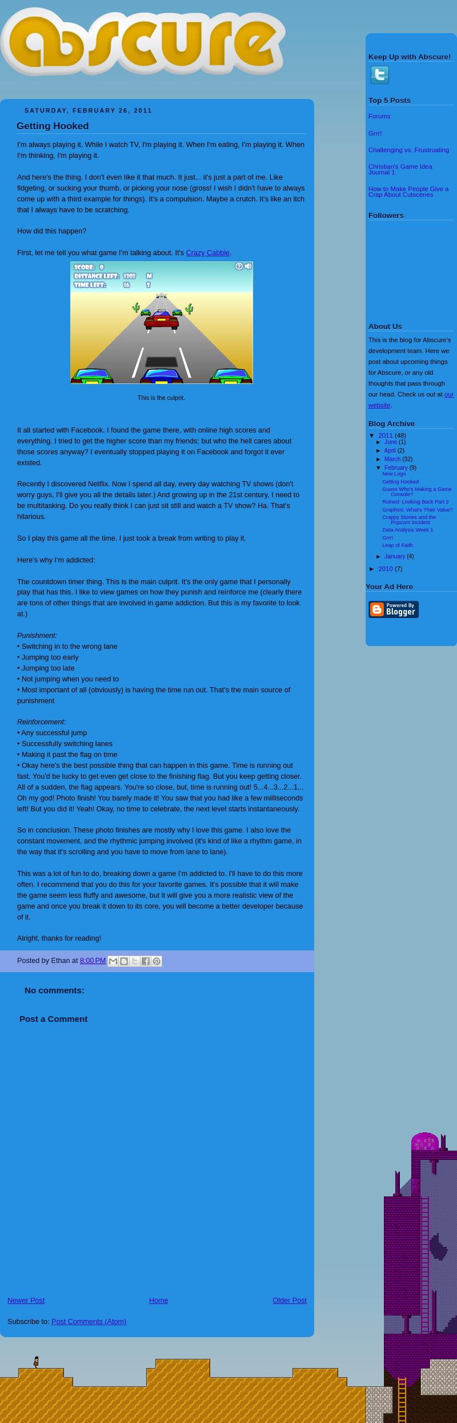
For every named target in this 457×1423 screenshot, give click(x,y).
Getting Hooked (53, 126)
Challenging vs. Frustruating (408, 149)
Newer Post (26, 1301)
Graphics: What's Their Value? (417, 510)
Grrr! (375, 133)
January (395, 556)
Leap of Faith (397, 545)
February (397, 468)
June (391, 442)
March (393, 459)
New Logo (394, 474)
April (390, 450)
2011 (387, 435)
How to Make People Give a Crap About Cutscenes (408, 191)
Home (159, 1301)
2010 (387, 568)
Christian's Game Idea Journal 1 (400, 169)
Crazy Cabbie (208, 253)
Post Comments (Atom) (88, 1322)
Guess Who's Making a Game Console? (417, 491)
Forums (379, 116)
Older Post (289, 1301)
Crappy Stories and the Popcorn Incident (409, 519)
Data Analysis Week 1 (407, 530)
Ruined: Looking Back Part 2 (415, 502)
